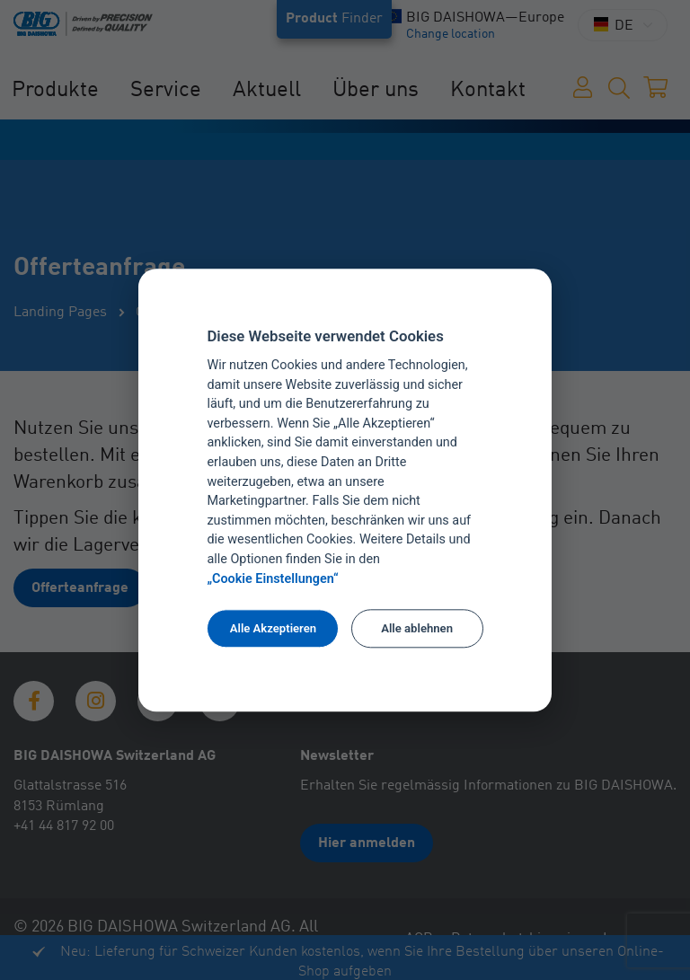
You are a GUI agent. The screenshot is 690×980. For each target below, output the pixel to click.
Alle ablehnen (417, 628)
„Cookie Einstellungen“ (272, 579)
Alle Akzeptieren (273, 628)
